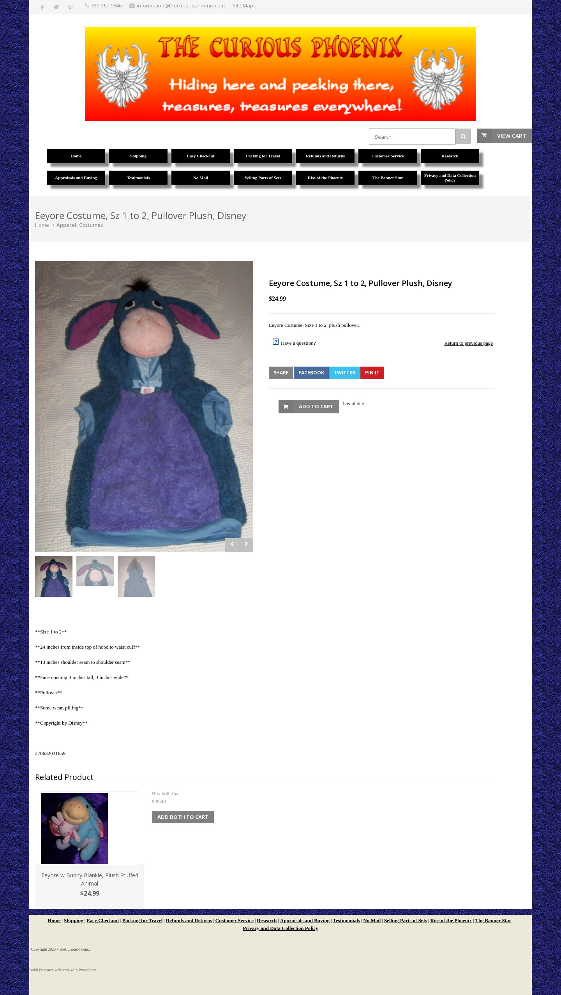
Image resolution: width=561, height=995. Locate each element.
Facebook (311, 372)
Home (42, 224)
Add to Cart (316, 406)
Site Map (243, 5)
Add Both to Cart (182, 816)
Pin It (372, 372)
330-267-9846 (106, 5)
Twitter (344, 372)
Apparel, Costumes (79, 224)
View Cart (511, 135)
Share (281, 372)
